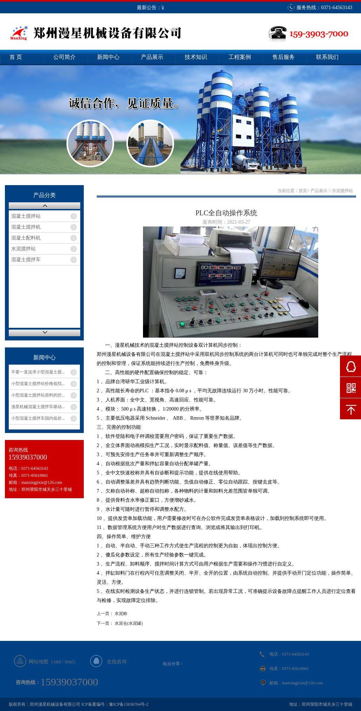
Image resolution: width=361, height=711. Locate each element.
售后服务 (283, 57)
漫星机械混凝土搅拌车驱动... (38, 406)
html (69, 661)
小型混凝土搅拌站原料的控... (38, 395)
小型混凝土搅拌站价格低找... (38, 383)
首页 (303, 190)
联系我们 (327, 57)
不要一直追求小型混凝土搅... (38, 372)
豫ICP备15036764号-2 (129, 704)
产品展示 (152, 57)
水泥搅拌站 (23, 248)
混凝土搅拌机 (26, 227)
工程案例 (240, 57)
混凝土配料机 (26, 238)
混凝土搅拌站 (26, 216)
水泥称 (121, 613)
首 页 (15, 57)
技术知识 (196, 57)
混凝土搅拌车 (26, 259)
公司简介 (64, 57)
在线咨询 (117, 661)
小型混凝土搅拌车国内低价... (38, 418)
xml (57, 661)
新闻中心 (108, 57)
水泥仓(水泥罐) (129, 623)
